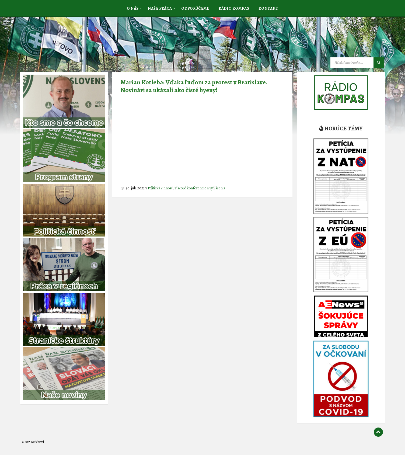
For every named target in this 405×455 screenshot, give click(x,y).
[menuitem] (133, 8)
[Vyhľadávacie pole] (357, 62)
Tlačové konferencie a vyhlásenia (199, 188)
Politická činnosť (160, 188)
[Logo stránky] (62, 44)
